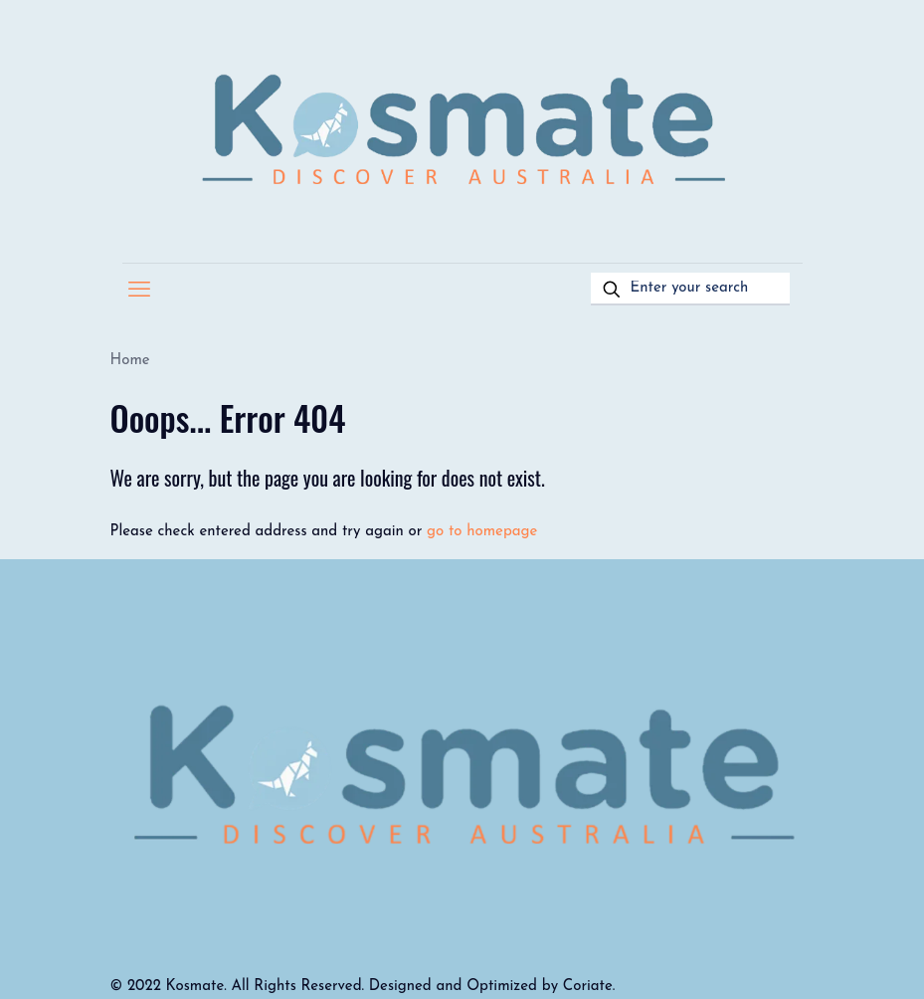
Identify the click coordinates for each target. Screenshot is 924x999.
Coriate (588, 986)
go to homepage (482, 531)
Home (130, 360)
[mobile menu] (139, 291)
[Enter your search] (690, 289)
